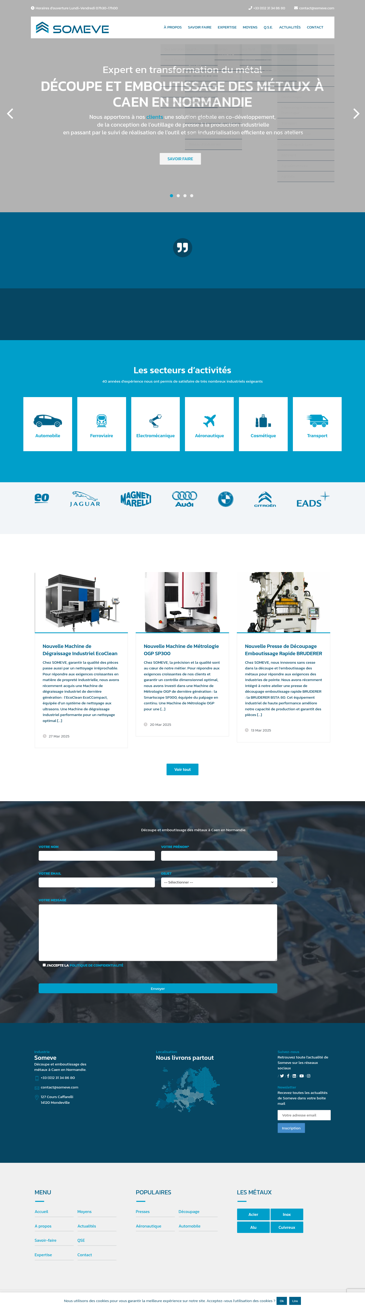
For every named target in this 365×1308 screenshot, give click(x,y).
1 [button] (171, 195)
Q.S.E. (268, 27)
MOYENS (250, 27)
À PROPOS (173, 27)
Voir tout (182, 769)
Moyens (85, 1211)
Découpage (189, 1211)
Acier (253, 1214)
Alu (253, 1227)
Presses (143, 1211)
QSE (81, 1240)
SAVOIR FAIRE (200, 27)
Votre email (50, 873)
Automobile (190, 1226)
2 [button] (178, 195)
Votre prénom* (175, 847)
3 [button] (185, 195)
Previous (9, 106)
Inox (287, 1214)
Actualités (87, 1226)
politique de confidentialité (96, 965)
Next (356, 106)
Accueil (41, 1211)
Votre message (52, 900)
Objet (166, 873)
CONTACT (315, 27)
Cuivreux (287, 1227)
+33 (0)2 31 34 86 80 (269, 8)
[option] (182, 106)
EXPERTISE (227, 27)
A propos (43, 1226)
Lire (295, 1300)
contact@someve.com (316, 8)
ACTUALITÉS (290, 27)
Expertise (43, 1255)
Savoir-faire (46, 1240)
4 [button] (191, 195)
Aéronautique (148, 1226)
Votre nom (49, 847)
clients (154, 117)
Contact (85, 1255)
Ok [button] (282, 1300)
